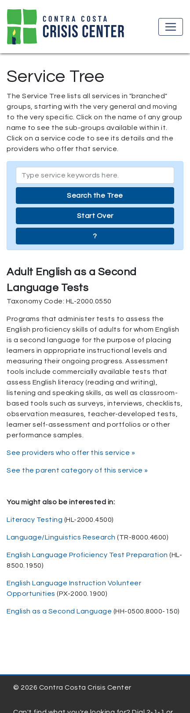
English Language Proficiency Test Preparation (87, 554)
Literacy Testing (34, 519)
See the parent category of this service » (77, 470)
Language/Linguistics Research (61, 537)
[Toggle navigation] (170, 27)
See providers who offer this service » (71, 452)
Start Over (95, 215)
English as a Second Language (59, 611)
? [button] (95, 236)
